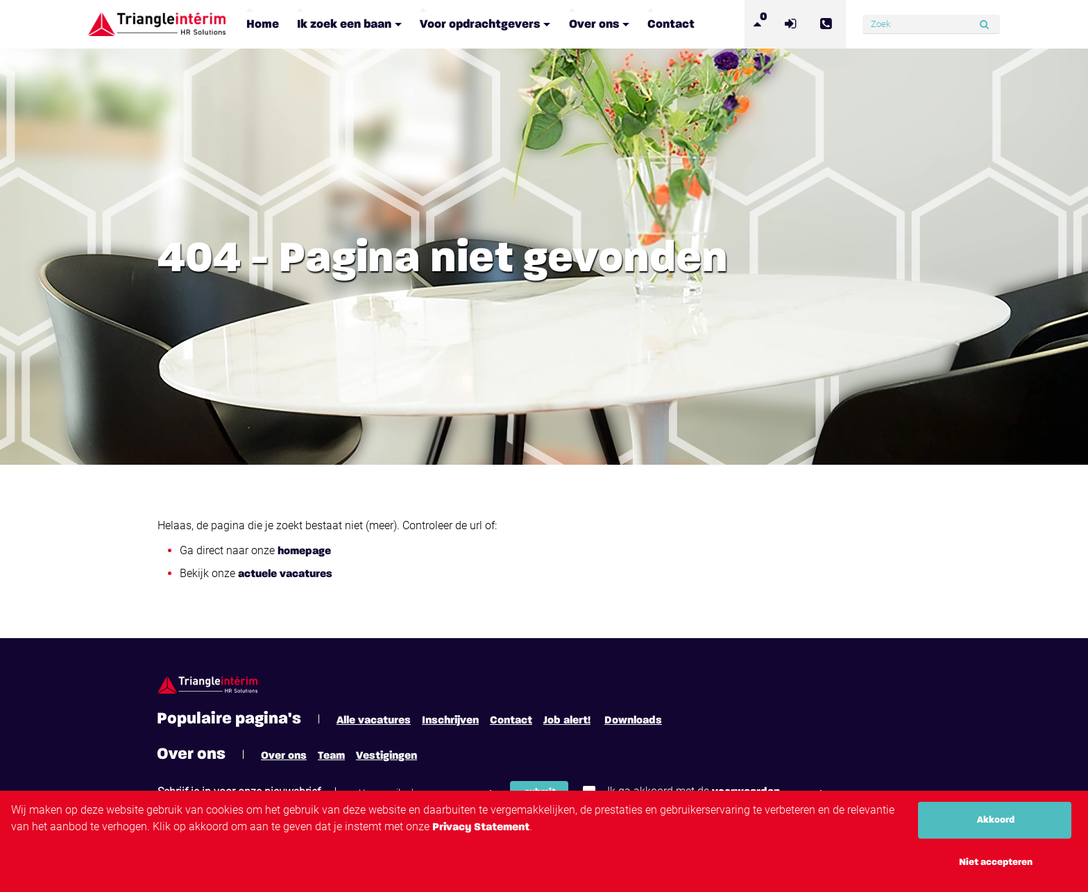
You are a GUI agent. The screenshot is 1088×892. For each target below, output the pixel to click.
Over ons (284, 756)
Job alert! (566, 720)
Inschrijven (450, 720)
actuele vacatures (285, 574)
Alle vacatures (374, 720)
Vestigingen (386, 756)
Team (331, 756)
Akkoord (995, 820)
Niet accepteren (995, 862)
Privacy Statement (480, 827)
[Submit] (984, 24)
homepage (304, 551)
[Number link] (828, 24)
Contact (511, 720)
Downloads (633, 720)
